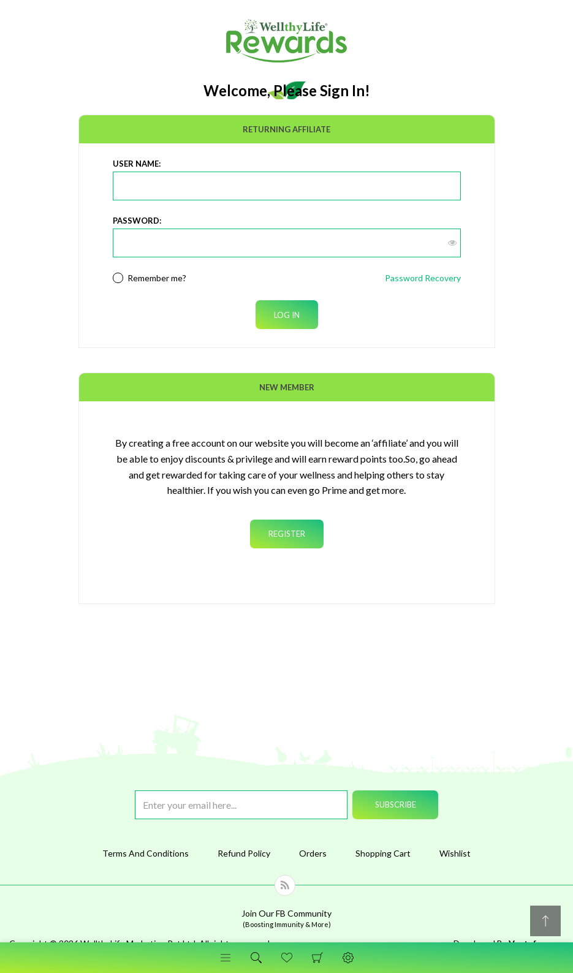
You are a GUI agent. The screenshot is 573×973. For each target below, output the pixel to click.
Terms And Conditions (145, 853)
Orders (313, 853)
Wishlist (455, 853)
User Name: (137, 163)
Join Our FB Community (286, 918)
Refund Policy (244, 853)
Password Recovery (423, 278)
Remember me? (156, 278)
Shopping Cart (317, 957)
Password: (137, 220)
